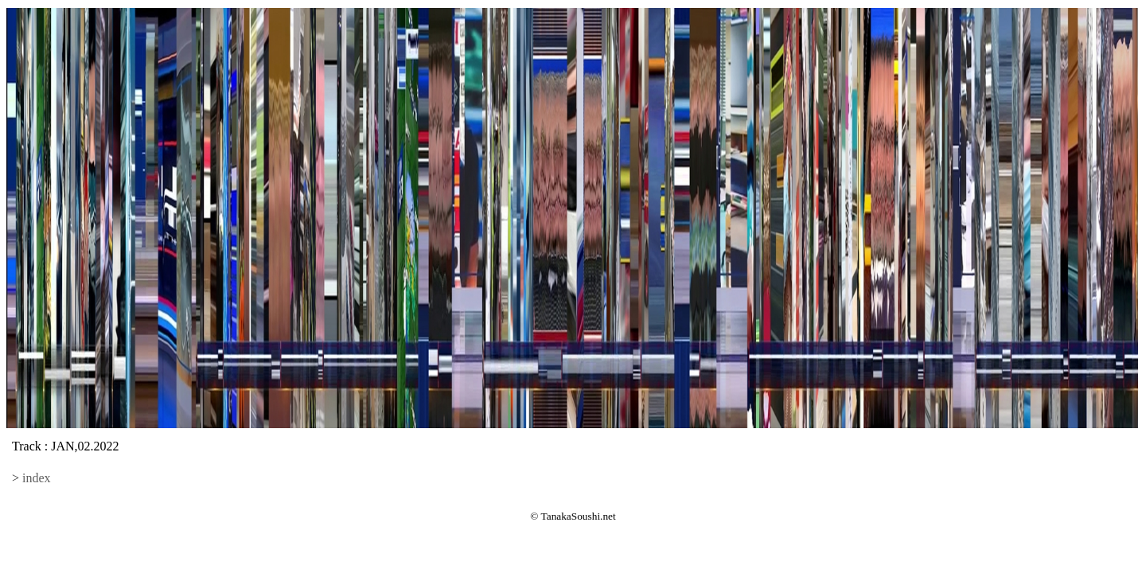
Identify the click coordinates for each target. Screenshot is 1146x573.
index (36, 478)
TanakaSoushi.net (578, 516)
